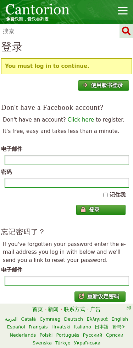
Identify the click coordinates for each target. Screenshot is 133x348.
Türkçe (62, 343)
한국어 (119, 327)
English (119, 319)
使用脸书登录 (102, 85)
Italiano (82, 327)
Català (28, 319)
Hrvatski (61, 327)
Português (67, 335)
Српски (114, 335)
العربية (11, 319)
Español (16, 327)
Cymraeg (49, 319)
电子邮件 (11, 149)
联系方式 (74, 309)
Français (38, 327)
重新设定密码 (99, 296)
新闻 (53, 309)
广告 (95, 309)
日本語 (102, 327)
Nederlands (23, 335)
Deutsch (73, 319)
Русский (92, 335)
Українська (87, 343)
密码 (6, 172)
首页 (37, 309)
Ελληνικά (97, 319)
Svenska (42, 343)
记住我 (118, 195)
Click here (81, 120)
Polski (45, 335)
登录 (90, 210)
